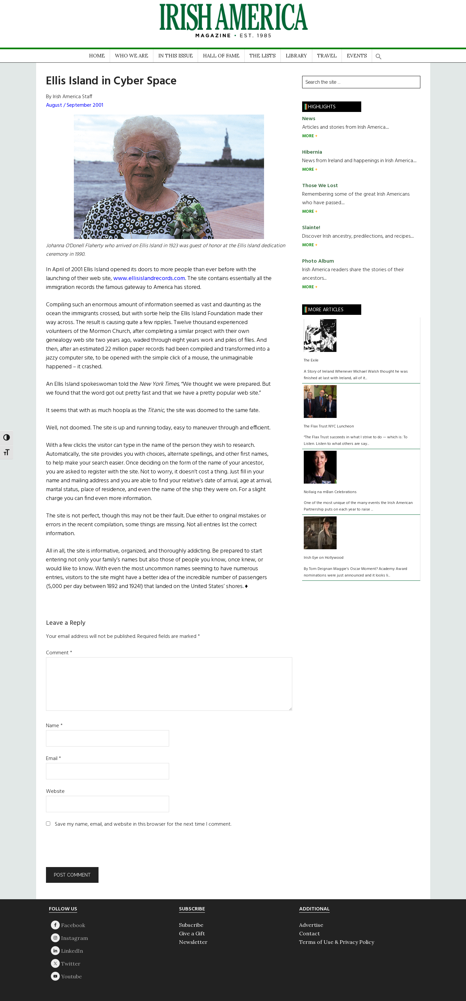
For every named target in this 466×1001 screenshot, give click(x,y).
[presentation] (90, 850)
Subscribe (191, 925)
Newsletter (193, 942)
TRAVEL (327, 56)
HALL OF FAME (221, 56)
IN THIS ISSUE (175, 56)
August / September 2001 (74, 105)
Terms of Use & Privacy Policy (336, 942)
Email (53, 758)
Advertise (311, 925)
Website (55, 791)
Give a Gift (192, 933)
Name (54, 726)
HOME (97, 56)
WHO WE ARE (131, 56)
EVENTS (357, 56)
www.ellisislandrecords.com (149, 278)
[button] (378, 54)
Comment (59, 653)
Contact (309, 933)
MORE (308, 136)
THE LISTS (263, 56)
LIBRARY (296, 56)
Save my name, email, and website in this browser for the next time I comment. (143, 824)
